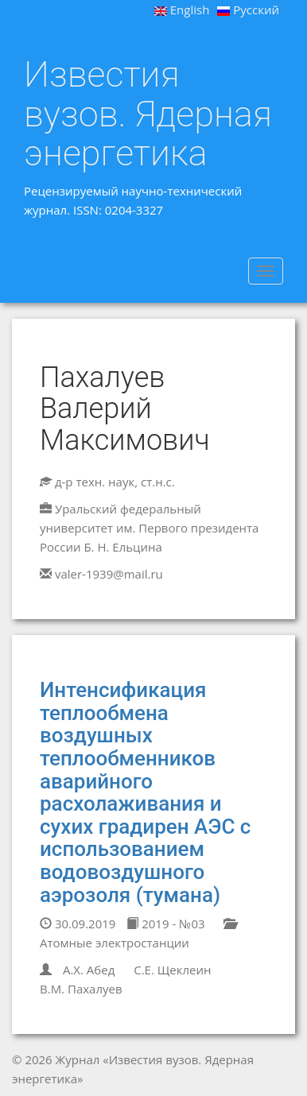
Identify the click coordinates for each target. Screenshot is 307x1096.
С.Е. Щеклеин (172, 970)
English (182, 9)
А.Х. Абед (89, 970)
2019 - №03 (165, 923)
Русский (248, 9)
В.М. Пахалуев (81, 989)
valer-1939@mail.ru (109, 574)
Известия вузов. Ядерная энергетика (148, 114)
